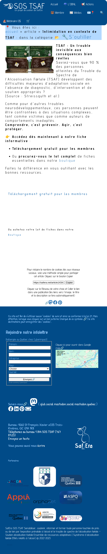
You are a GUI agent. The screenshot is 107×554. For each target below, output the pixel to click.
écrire (41, 445)
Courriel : (13, 372)
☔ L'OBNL (69, 4)
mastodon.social (64, 404)
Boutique (15, 234)
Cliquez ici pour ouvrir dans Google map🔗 (77, 355)
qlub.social (46, 404)
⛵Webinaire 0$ (12, 21)
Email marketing (14, 382)
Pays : (12, 365)
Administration (9, 544)
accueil (12, 31)
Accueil (54, 4)
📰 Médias (76, 12)
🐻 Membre (57, 12)
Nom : (12, 351)
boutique (67, 160)
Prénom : (13, 344)
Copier (69, 282)
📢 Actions (87, 4)
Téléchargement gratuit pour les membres (48, 193)
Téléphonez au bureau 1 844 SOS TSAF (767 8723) (34, 433)
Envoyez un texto (18, 438)
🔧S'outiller (77, 37)
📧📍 (90, 12)
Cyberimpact (23, 382)
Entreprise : (14, 358)
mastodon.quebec (84, 404)
